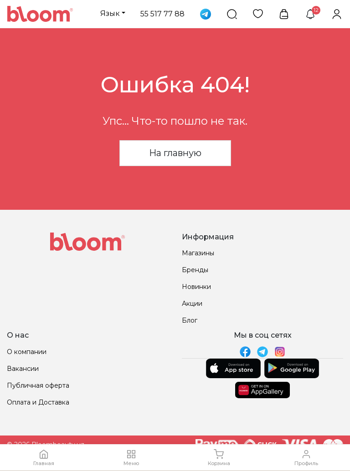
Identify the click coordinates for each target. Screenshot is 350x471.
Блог (189, 320)
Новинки (196, 287)
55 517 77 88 (162, 14)
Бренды (195, 270)
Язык (110, 13)
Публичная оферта (38, 385)
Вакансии (23, 369)
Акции (192, 303)
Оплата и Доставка (38, 402)
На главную (175, 152)
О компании (26, 352)
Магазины (198, 253)
